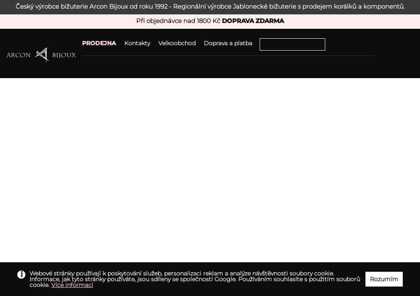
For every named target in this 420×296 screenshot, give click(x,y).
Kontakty (137, 43)
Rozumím (384, 279)
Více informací (72, 285)
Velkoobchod (177, 43)
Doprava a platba (228, 43)
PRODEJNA (99, 43)
